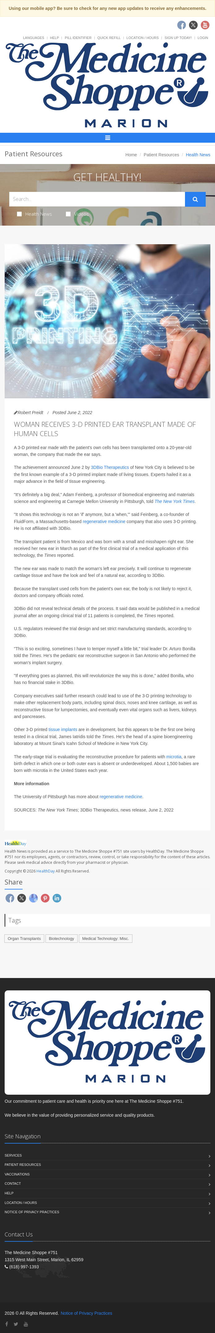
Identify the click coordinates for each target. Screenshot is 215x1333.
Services (13, 1155)
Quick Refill (109, 38)
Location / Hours (143, 38)
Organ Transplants (24, 938)
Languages (33, 38)
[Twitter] (16, 1324)
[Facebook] (6, 1324)
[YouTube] (26, 1324)
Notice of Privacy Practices (32, 1212)
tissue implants (63, 729)
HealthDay (46, 871)
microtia (174, 756)
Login (203, 38)
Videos (77, 214)
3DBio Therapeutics (110, 467)
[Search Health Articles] (97, 199)
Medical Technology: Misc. (105, 938)
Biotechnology (61, 938)
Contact (13, 1183)
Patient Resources (161, 154)
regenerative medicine (104, 521)
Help (54, 38)
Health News (34, 214)
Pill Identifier (78, 38)
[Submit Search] (195, 199)
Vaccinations (17, 1174)
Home (131, 154)
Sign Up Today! (178, 38)
